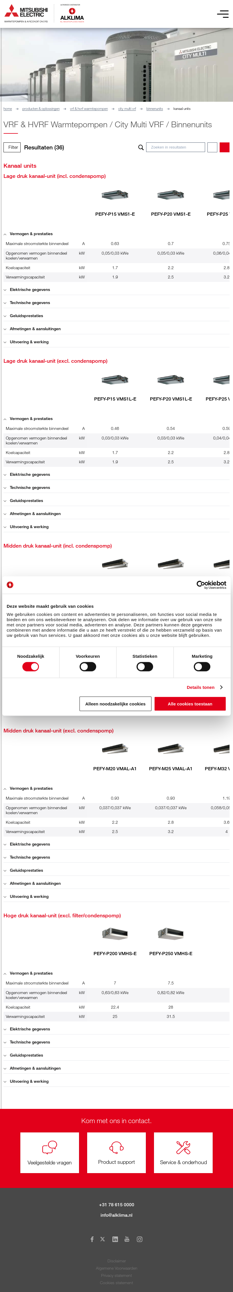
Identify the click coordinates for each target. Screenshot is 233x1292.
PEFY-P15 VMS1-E (115, 214)
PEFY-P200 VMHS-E (115, 953)
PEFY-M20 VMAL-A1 (115, 768)
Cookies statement (116, 1282)
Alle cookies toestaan (190, 703)
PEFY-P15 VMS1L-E (115, 399)
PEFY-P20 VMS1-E (171, 214)
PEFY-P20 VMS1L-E (171, 399)
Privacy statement (116, 1275)
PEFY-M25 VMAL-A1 (171, 768)
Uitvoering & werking (26, 341)
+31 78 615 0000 (116, 1204)
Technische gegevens (26, 302)
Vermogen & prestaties (28, 233)
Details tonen (200, 687)
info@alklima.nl (116, 1215)
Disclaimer (116, 1260)
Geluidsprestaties (23, 315)
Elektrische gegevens (26, 289)
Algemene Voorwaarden (116, 1268)
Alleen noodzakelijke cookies (115, 703)
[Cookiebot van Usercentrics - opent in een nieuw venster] (200, 584)
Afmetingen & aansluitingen (32, 328)
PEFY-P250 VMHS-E (170, 953)
